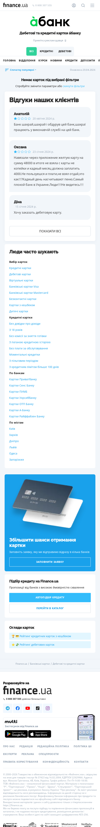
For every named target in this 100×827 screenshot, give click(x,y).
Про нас (9, 746)
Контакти (81, 762)
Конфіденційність (56, 762)
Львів (13, 447)
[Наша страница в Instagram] (47, 708)
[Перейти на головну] (15, 5)
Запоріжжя (16, 459)
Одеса (13, 453)
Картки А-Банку (19, 410)
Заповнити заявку (50, 562)
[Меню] (92, 5)
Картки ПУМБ (18, 391)
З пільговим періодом (23, 361)
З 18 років (15, 330)
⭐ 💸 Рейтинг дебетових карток (33, 644)
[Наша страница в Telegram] (7, 708)
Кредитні (46, 51)
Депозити (88, 60)
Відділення (27, 60)
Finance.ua (21, 663)
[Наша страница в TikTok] (37, 708)
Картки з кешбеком (22, 305)
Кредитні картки (20, 268)
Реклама (28, 754)
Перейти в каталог (50, 608)
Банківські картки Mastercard (28, 293)
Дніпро (14, 441)
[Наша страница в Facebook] (17, 708)
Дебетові (65, 51)
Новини (56, 60)
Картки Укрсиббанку (22, 398)
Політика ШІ (83, 746)
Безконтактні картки (22, 299)
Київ (12, 428)
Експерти (10, 754)
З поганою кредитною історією (30, 342)
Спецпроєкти (49, 754)
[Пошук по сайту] (83, 5)
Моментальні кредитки (24, 354)
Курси (42, 60)
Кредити (71, 60)
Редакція (26, 746)
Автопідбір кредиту (50, 597)
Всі (31, 51)
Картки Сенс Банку (21, 385)
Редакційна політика (53, 746)
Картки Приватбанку (23, 379)
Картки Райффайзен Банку (26, 416)
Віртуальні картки (21, 280)
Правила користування (20, 762)
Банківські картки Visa (24, 286)
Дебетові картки (20, 274)
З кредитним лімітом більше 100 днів (34, 367)
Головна (9, 60)
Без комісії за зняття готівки (28, 336)
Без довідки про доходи (24, 323)
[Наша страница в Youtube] (27, 708)
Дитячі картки (18, 311)
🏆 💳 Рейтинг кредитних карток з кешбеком (41, 636)
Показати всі (50, 231)
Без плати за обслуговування (28, 348)
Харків (13, 435)
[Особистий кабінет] (73, 5)
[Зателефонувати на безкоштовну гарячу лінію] (50, 698)
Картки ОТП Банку (21, 404)
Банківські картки (40, 663)
